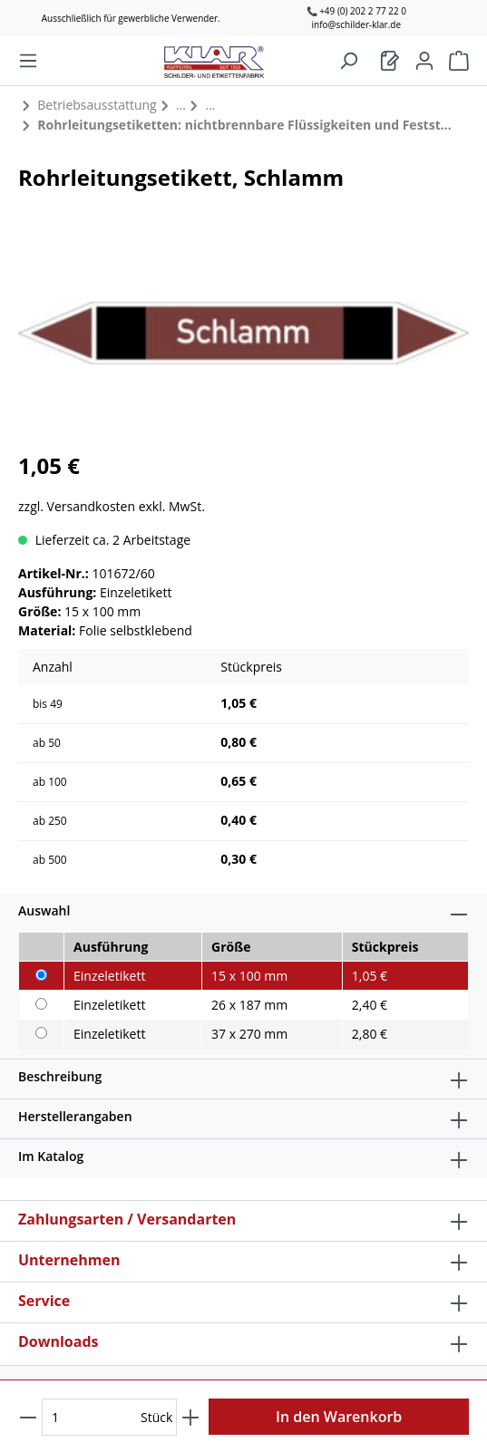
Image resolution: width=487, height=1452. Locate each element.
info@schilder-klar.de (356, 24)
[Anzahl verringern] (28, 1417)
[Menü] (28, 61)
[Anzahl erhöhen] (190, 1417)
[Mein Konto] (424, 61)
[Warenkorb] (390, 61)
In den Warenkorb (339, 1417)
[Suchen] (348, 61)
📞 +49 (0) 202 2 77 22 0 (356, 11)
